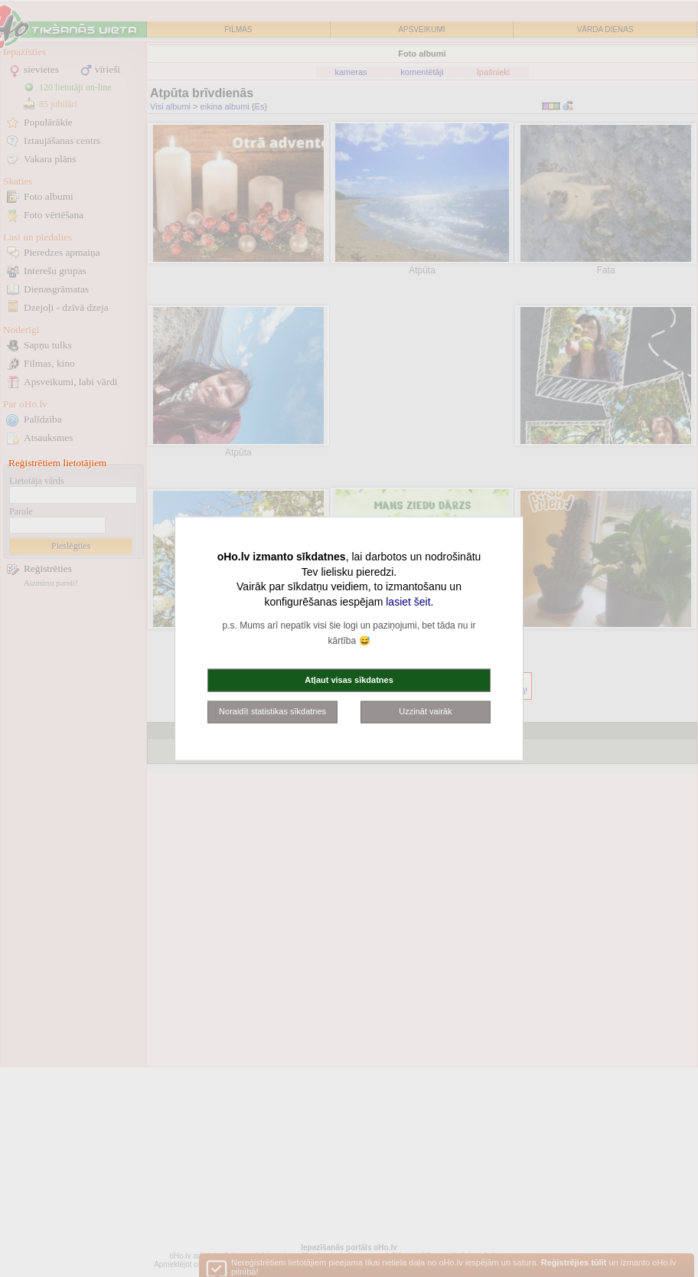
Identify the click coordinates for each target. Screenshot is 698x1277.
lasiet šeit (408, 601)
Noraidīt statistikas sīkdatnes (272, 711)
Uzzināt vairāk (425, 711)
